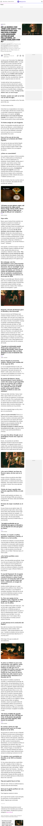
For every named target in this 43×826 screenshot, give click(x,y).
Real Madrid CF (19, 815)
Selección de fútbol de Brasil (9, 816)
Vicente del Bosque (6, 815)
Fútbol (1, 4)
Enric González (7, 54)
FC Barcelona (3, 816)
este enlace (9, 812)
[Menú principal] (1, 1)
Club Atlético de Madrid (13, 815)
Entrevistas (16, 816)
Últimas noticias (11, 1)
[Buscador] (42, 1)
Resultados (5, 1)
